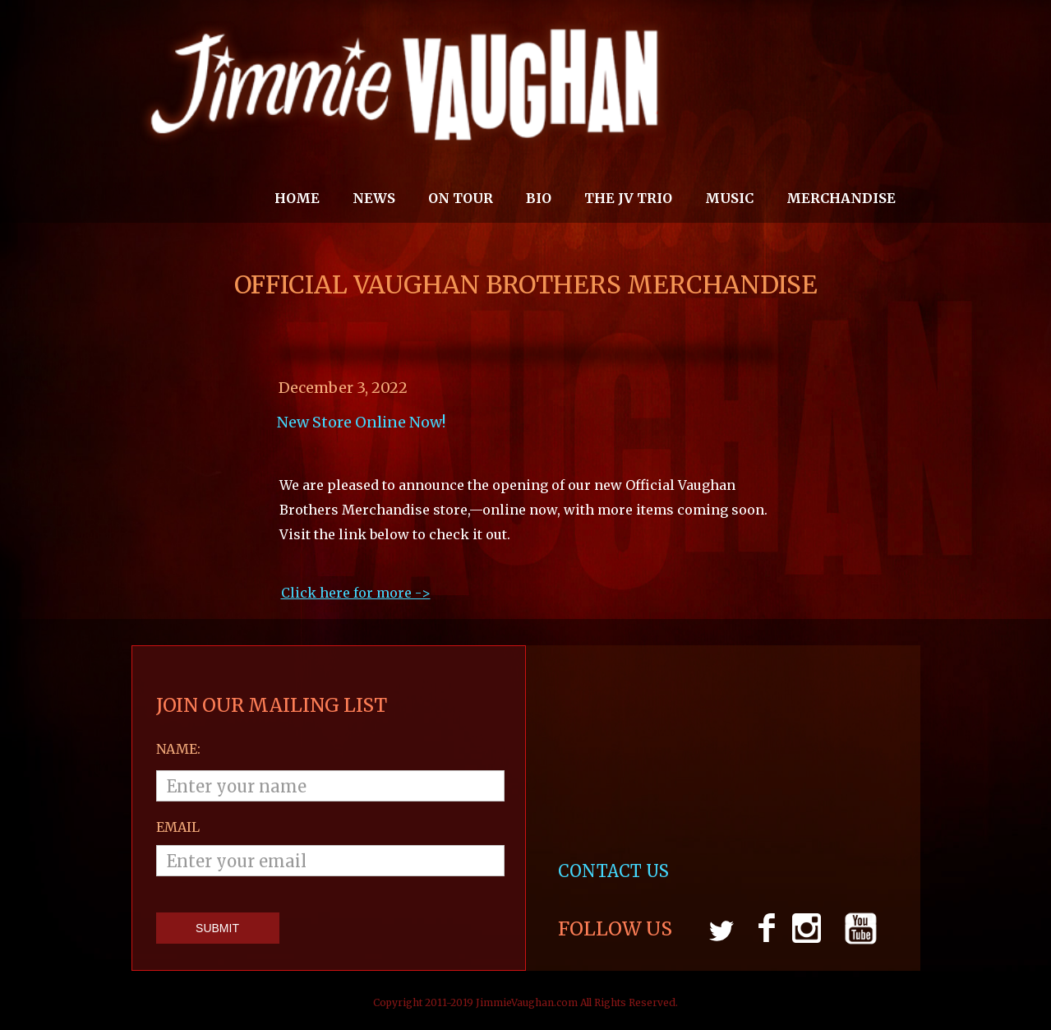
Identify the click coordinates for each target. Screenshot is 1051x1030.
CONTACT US (615, 871)
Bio (538, 198)
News (374, 198)
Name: (178, 749)
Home (297, 198)
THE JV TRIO (628, 198)
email (178, 827)
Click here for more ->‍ (356, 592)
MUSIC (729, 198)
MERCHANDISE (841, 198)
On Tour (460, 198)
